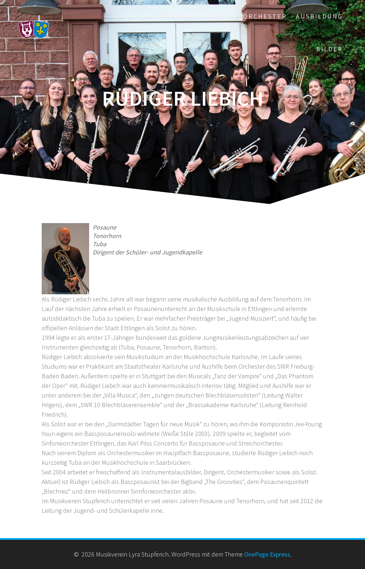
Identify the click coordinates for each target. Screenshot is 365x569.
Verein (220, 16)
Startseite (176, 16)
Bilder (329, 49)
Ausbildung (319, 16)
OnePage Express (267, 554)
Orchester (265, 16)
